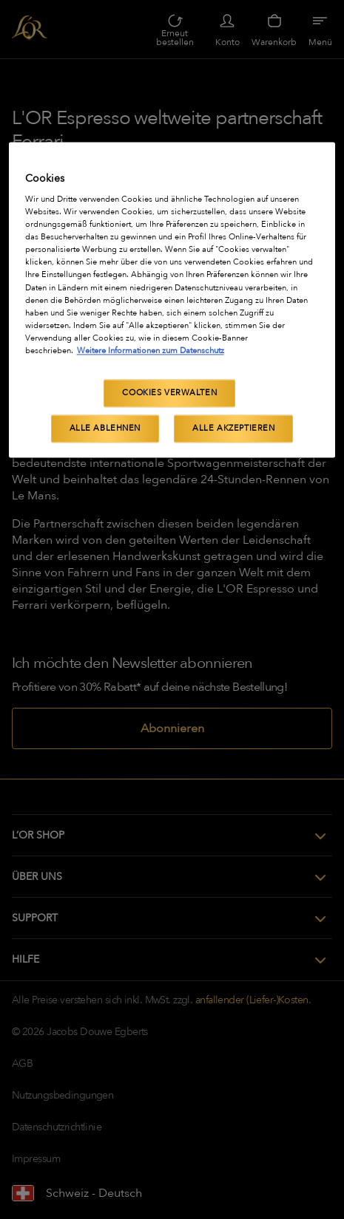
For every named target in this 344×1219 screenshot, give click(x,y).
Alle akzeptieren (233, 428)
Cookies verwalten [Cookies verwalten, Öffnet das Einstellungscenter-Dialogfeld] (169, 392)
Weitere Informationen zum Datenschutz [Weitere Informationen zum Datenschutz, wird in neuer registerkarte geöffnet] (150, 350)
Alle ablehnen (105, 428)
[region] (172, 299)
